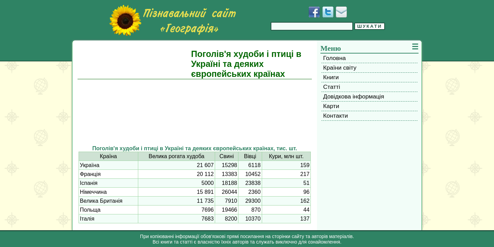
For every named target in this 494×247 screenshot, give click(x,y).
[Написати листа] (341, 12)
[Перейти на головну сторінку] (172, 20)
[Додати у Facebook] (314, 12)
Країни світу (339, 67)
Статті (331, 86)
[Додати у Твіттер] (327, 12)
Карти (331, 106)
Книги (331, 77)
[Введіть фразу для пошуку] (312, 26)
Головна (334, 58)
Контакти (335, 115)
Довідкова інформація (353, 96)
